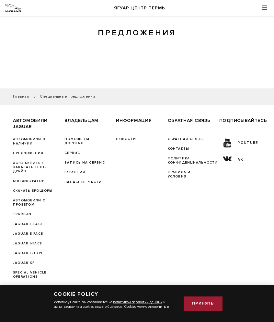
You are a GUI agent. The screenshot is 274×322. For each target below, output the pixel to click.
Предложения (28, 153)
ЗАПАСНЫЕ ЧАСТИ (83, 182)
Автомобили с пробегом (29, 203)
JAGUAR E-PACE (28, 234)
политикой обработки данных (137, 302)
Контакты (178, 149)
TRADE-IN (22, 214)
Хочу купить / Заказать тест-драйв (29, 167)
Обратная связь (185, 139)
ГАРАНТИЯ (74, 172)
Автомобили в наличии (29, 141)
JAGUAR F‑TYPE (28, 253)
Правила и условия (179, 174)
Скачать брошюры (32, 191)
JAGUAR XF (24, 263)
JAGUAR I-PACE (27, 243)
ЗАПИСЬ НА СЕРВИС (84, 163)
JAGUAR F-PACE (28, 224)
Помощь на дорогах (77, 141)
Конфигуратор (28, 181)
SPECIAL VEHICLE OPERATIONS (29, 275)
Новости (126, 139)
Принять (203, 303)
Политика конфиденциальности (193, 160)
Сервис (72, 153)
